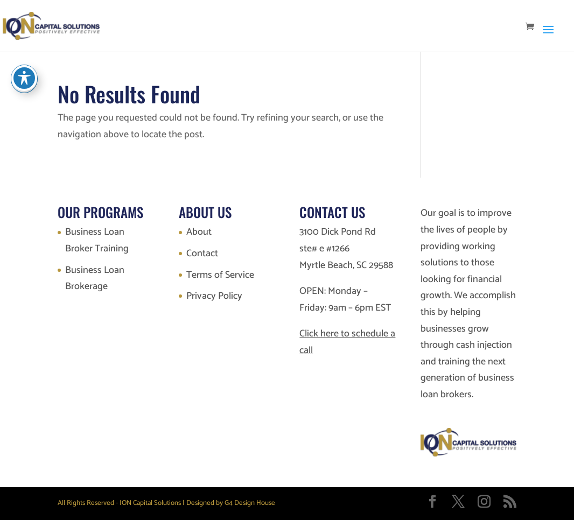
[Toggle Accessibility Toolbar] (24, 78)
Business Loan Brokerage (94, 278)
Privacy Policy (214, 296)
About (199, 232)
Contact (202, 253)
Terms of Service (220, 275)
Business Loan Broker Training (97, 240)
